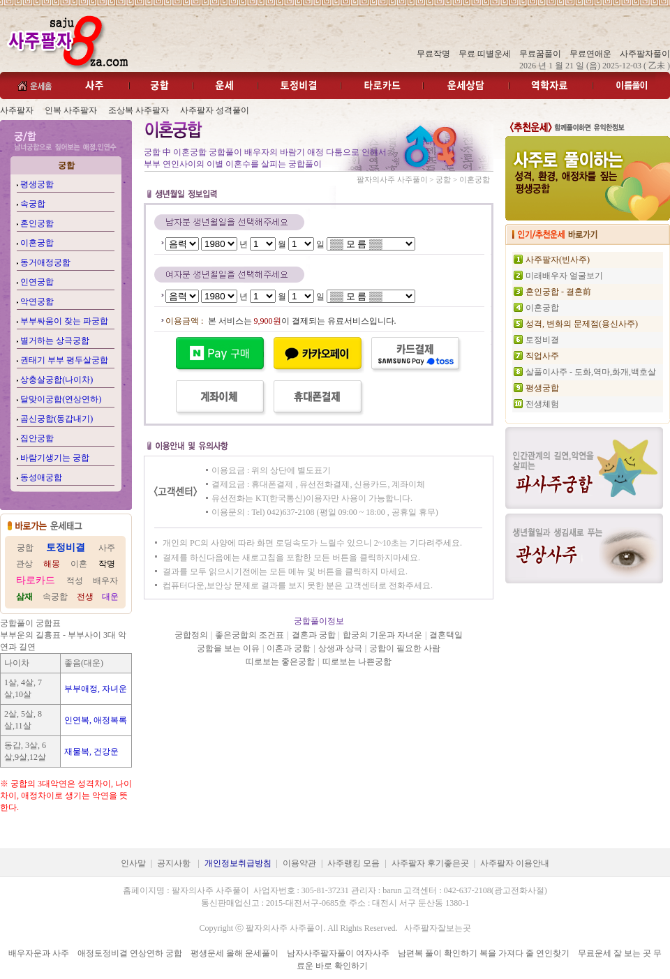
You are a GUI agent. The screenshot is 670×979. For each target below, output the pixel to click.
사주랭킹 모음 (353, 863)
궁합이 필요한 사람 (404, 648)
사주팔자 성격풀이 (214, 110)
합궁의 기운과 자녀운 (382, 635)
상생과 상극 (340, 648)
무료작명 (433, 54)
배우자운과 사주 (38, 953)
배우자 (105, 580)
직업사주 (542, 356)
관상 (24, 564)
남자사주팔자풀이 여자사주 (338, 953)
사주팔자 (17, 110)
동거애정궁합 (45, 262)
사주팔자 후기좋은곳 (430, 863)
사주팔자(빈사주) (558, 259)
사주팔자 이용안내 (514, 863)
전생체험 (542, 404)
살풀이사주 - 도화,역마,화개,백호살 (591, 372)
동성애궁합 (41, 477)
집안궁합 (37, 438)
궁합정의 (191, 635)
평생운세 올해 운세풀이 (234, 953)
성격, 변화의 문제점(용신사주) (582, 324)
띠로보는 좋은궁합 (280, 661)
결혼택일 (446, 635)
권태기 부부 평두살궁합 (64, 360)
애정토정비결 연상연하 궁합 (129, 953)
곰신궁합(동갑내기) (56, 419)
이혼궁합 (37, 243)
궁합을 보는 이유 (228, 648)
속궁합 (32, 204)
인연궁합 (37, 282)
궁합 (25, 548)
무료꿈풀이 (540, 54)
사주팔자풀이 (645, 54)
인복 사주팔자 (71, 110)
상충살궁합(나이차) (56, 379)
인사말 (133, 863)
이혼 (78, 564)
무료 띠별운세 (485, 54)
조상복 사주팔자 (138, 110)
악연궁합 (37, 301)
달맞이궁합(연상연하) (60, 399)
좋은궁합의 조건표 (249, 635)
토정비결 (542, 340)
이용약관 (299, 863)
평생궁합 (37, 184)
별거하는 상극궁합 (54, 340)
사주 (106, 548)
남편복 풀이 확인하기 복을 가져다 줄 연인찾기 (484, 953)
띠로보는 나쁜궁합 (357, 661)
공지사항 (174, 863)
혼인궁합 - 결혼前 (558, 292)
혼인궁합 (37, 223)
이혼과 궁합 (289, 648)
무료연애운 (590, 54)
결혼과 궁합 (314, 635)
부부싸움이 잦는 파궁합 (64, 321)
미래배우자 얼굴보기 (564, 276)
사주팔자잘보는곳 (437, 928)
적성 (74, 580)
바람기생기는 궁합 (54, 458)
